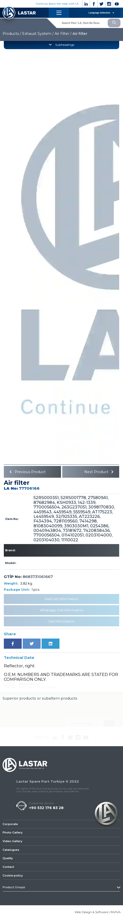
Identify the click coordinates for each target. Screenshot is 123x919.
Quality (8, 858)
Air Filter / (63, 33)
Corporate (10, 824)
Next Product (99, 472)
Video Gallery (12, 841)
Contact (8, 867)
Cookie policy (13, 875)
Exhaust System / (38, 33)
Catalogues (11, 850)
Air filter (79, 33)
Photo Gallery (12, 832)
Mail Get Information (61, 599)
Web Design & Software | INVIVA (97, 912)
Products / (12, 33)
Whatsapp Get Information (61, 610)
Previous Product (27, 472)
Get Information (61, 621)
